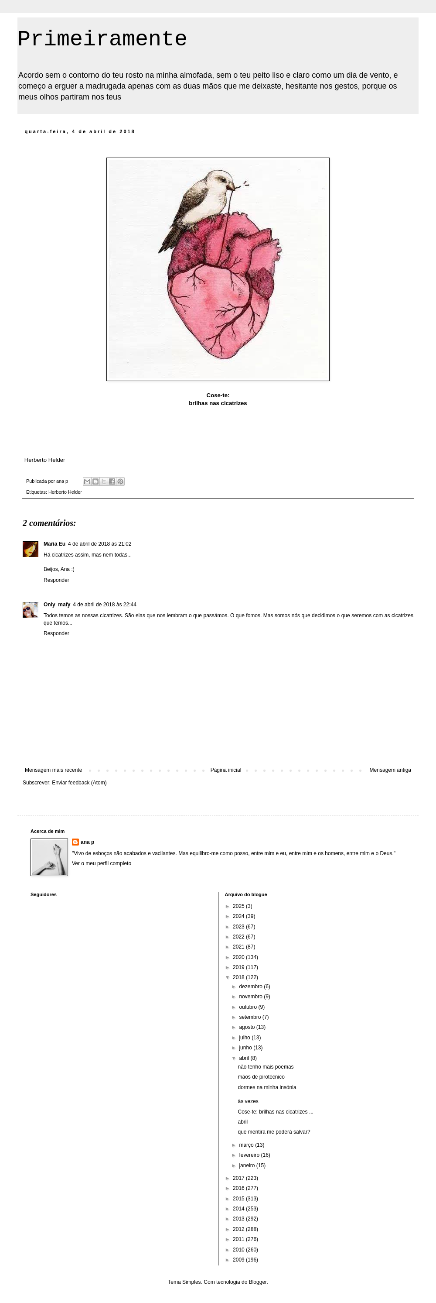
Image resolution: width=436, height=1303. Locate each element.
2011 (239, 1239)
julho (245, 1038)
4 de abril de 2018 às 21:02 (99, 544)
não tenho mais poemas (265, 1067)
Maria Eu (54, 544)
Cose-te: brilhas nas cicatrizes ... (275, 1112)
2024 (239, 916)
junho (246, 1048)
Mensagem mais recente (53, 770)
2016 (239, 1188)
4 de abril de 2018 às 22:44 (104, 605)
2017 (239, 1178)
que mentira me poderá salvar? (274, 1132)
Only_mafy (57, 605)
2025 (239, 906)
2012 (239, 1229)
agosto (247, 1027)
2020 (239, 957)
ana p (87, 842)
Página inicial (226, 770)
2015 (239, 1199)
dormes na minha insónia (267, 1087)
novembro (251, 997)
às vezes (248, 1101)
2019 (239, 967)
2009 (239, 1260)
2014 (239, 1209)
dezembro (251, 986)
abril (244, 1058)
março (247, 1145)
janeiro (247, 1165)
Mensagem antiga (390, 770)
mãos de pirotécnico (261, 1077)
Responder (56, 580)
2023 (239, 927)
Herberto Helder (65, 492)
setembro (250, 1017)
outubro (248, 1007)
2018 (239, 977)
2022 (239, 937)
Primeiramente (102, 39)
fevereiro (250, 1155)
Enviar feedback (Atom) (79, 783)
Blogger (258, 1282)
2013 (239, 1219)
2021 (239, 947)
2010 (239, 1250)
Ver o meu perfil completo (101, 863)
